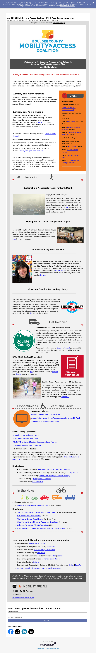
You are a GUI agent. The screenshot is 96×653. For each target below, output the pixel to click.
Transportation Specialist (42, 479)
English (59, 348)
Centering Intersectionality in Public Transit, (32, 505)
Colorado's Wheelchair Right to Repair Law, (33, 525)
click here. (42, 275)
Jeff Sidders (42, 122)
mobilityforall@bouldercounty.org (31, 151)
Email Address (13, 611)
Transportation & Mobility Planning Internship (53, 469)
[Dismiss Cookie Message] (93, 2)
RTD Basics (72, 146)
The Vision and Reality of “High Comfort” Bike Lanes (36, 512)
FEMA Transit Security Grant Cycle (25, 438)
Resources (51, 547)
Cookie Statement (67, 6)
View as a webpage (59, 23)
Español (60, 556)
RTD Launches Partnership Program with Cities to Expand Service (41, 528)
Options (36, 562)
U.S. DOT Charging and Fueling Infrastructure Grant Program (34, 442)
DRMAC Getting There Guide (44, 550)
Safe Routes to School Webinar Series (45, 421)
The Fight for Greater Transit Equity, (30, 519)
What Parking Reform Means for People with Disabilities (37, 522)
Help (58, 648)
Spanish (67, 348)
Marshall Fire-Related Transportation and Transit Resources (38, 568)
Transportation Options (52, 559)
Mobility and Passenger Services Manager (54, 476)
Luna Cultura (60, 270)
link (31, 313)
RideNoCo (41, 553)
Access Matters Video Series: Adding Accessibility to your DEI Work (55, 418)
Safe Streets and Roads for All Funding (26, 445)
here (66, 207)
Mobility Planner (72, 472)
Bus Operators (37, 482)
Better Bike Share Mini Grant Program (26, 435)
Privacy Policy (41, 648)
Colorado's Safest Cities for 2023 (29, 516)
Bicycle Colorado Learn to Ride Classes (45, 414)
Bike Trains (71, 122)
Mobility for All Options (37, 543)
